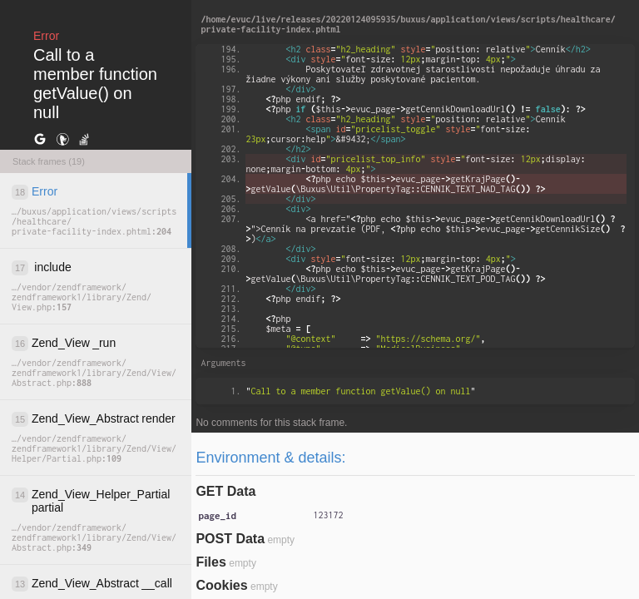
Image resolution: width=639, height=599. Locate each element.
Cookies (221, 585)
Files (210, 562)
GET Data (225, 491)
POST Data (230, 539)
